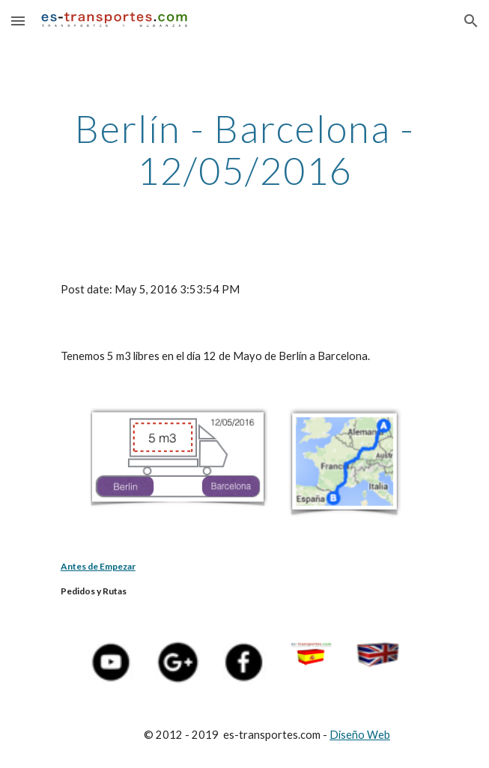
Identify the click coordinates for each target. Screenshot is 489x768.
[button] (18, 20)
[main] (244, 149)
